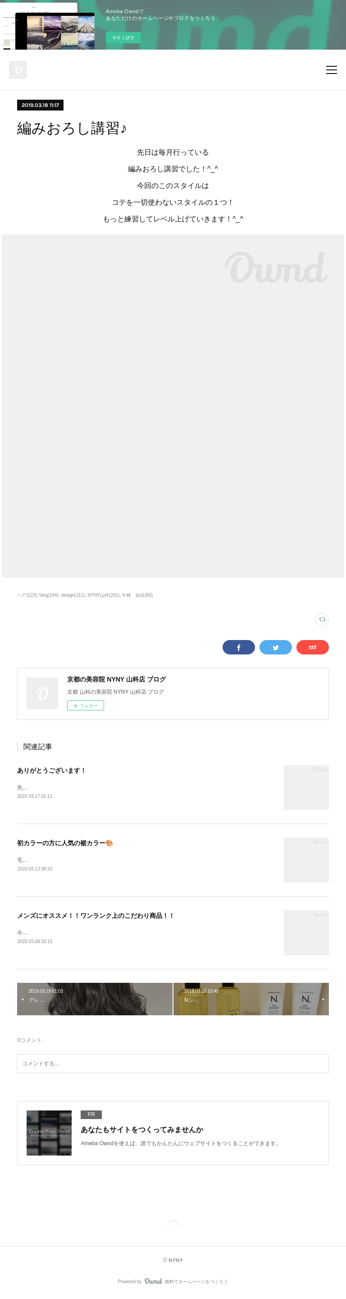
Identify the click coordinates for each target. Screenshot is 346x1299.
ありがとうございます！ (51, 770)
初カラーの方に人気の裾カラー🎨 (65, 843)
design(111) (73, 595)
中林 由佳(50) (137, 595)
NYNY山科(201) (103, 595)
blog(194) (49, 595)
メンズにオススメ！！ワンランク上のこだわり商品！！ (96, 916)
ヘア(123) (26, 595)
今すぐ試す (123, 37)
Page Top (173, 1226)
